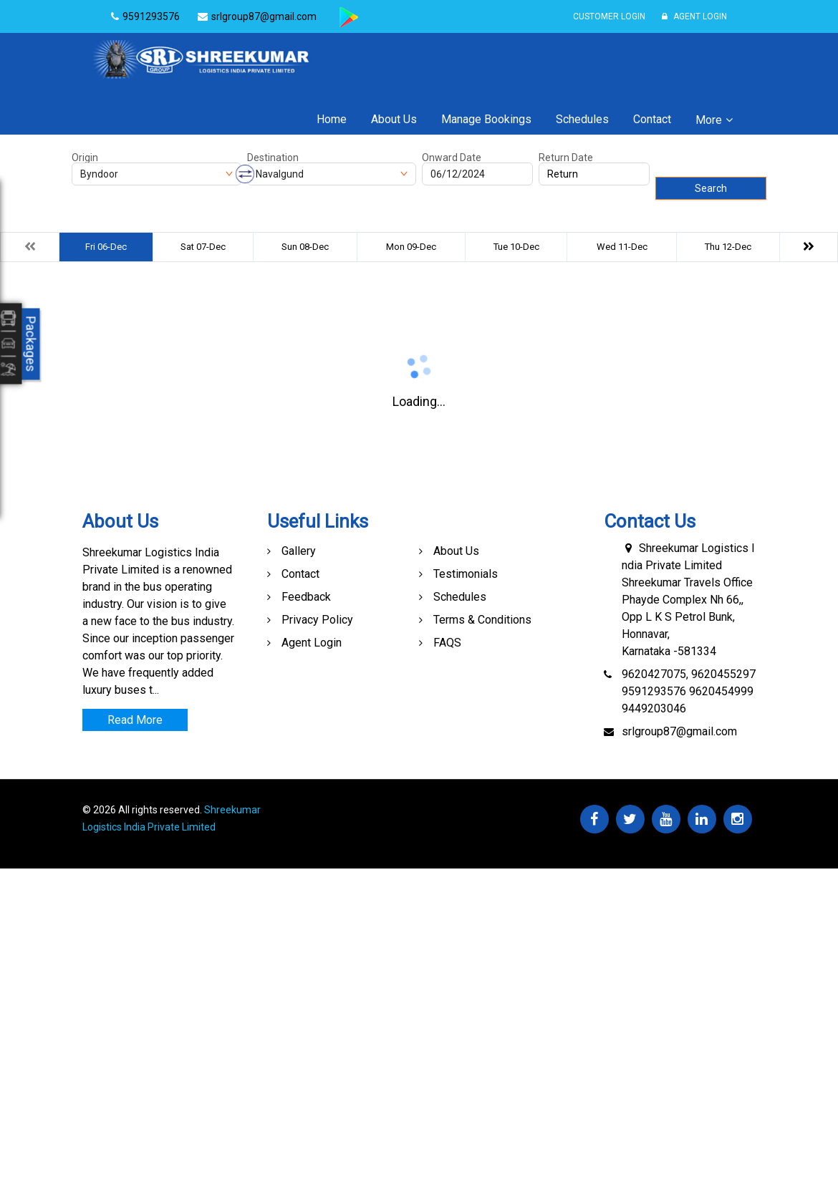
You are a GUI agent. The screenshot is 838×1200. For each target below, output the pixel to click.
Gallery (298, 551)
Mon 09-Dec (411, 246)
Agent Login (694, 16)
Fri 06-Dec (106, 246)
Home (332, 119)
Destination (273, 158)
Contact (652, 119)
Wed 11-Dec (622, 246)
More (708, 120)
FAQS (447, 642)
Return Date (566, 158)
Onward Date (451, 158)
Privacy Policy (317, 619)
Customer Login (609, 16)
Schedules (582, 119)
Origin (85, 158)
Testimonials (465, 574)
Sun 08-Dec (305, 246)
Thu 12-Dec (728, 246)
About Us (394, 119)
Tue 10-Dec (516, 246)
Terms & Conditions (482, 619)
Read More (135, 720)
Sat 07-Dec (203, 246)
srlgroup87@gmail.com (679, 731)
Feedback (306, 597)
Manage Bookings (486, 119)
